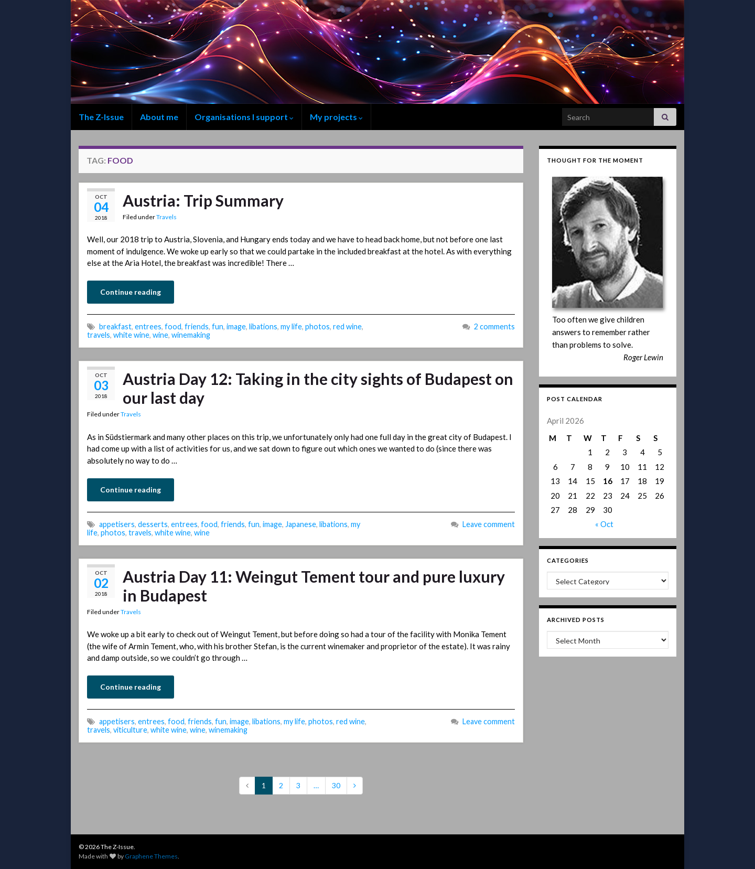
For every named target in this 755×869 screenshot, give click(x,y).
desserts (153, 524)
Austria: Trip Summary (203, 200)
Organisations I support (244, 117)
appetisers (117, 524)
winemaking (190, 334)
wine (160, 334)
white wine (131, 334)
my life (291, 326)
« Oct (604, 524)
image (236, 326)
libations (263, 326)
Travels (166, 217)
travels (98, 334)
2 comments (494, 326)
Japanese (300, 524)
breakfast (115, 326)
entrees (148, 326)
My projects (336, 117)
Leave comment (488, 524)
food (173, 326)
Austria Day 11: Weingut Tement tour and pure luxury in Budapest (314, 586)
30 (336, 785)
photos (317, 326)
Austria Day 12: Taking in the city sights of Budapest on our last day (318, 388)
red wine (347, 326)
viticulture (130, 729)
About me (159, 117)
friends (197, 326)
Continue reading (130, 291)
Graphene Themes (151, 856)
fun (217, 326)
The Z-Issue (101, 117)
